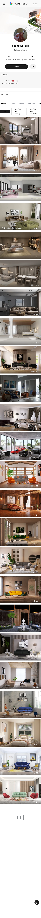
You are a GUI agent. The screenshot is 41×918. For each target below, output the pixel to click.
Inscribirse (34, 4)
